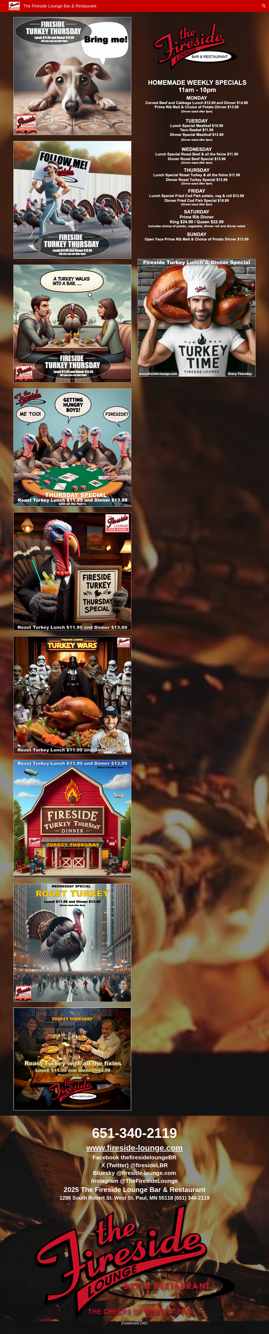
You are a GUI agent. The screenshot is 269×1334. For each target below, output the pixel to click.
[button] (264, 6)
